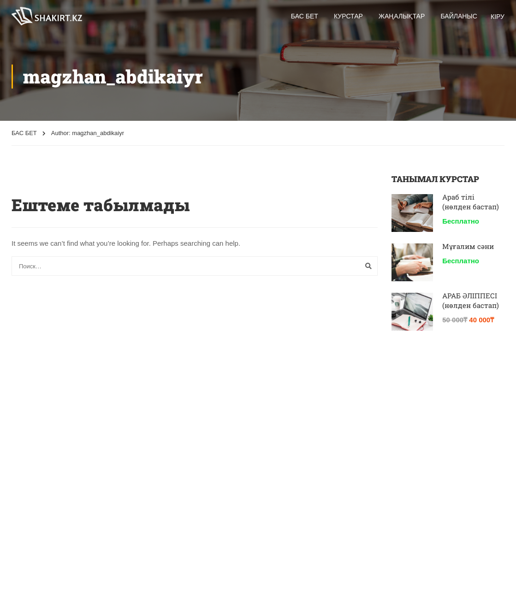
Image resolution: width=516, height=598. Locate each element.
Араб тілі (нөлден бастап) (470, 201)
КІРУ (497, 16)
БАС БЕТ (24, 133)
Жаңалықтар (402, 16)
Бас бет (304, 16)
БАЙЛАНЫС (458, 16)
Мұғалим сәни (468, 246)
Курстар (348, 16)
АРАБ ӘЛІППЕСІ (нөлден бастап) (470, 300)
